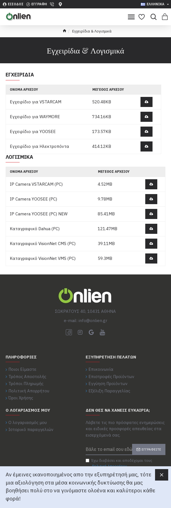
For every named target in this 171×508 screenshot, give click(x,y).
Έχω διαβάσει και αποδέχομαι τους (119, 463)
